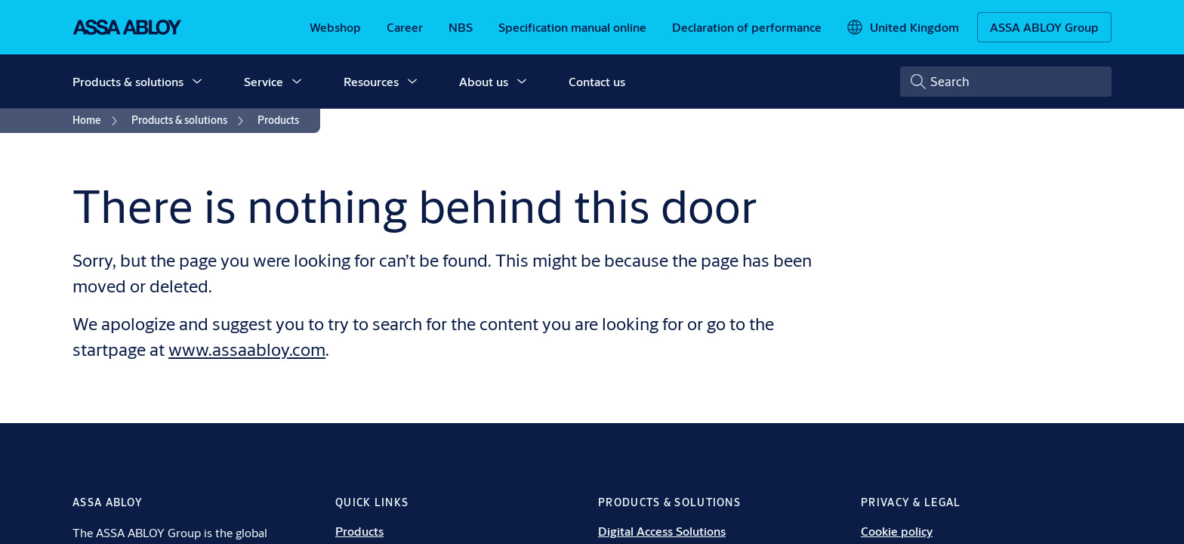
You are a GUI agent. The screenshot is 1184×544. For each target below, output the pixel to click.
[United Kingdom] (902, 27)
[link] (335, 27)
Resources (371, 81)
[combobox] (1006, 81)
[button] (197, 81)
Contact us (597, 81)
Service (263, 81)
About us (483, 81)
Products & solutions (127, 81)
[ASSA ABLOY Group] (1044, 27)
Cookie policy (897, 531)
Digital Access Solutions (662, 531)
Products (359, 531)
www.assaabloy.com (246, 349)
